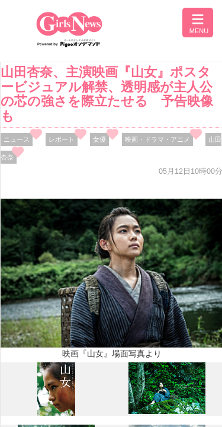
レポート (62, 139)
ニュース (17, 139)
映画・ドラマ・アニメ (157, 139)
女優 (99, 139)
